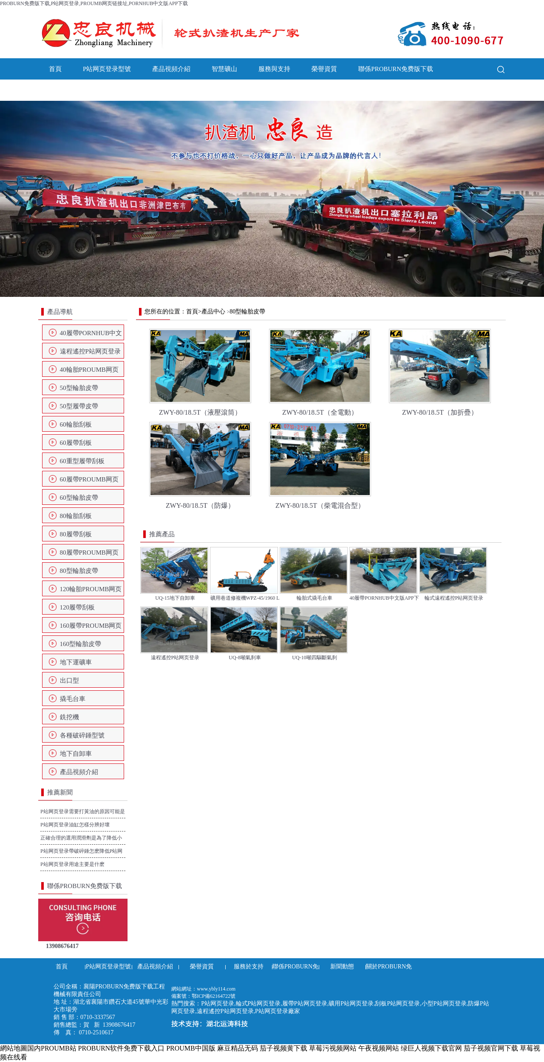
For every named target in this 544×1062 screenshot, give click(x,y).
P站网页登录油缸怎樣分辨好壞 (75, 825)
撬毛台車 (72, 698)
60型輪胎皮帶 (79, 497)
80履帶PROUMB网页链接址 (89, 555)
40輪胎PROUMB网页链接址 (89, 372)
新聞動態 (61, 90)
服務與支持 (274, 68)
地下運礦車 (76, 662)
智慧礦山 (224, 68)
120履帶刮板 (77, 607)
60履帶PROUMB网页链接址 (89, 482)
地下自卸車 (76, 753)
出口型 (69, 680)
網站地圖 (13, 1048)
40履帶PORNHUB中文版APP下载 (91, 336)
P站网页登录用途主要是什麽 (72, 864)
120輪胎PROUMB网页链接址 (91, 592)
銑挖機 (69, 717)
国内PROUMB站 (51, 1048)
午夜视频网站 (378, 1048)
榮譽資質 (324, 68)
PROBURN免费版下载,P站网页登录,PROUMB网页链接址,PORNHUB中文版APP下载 (94, 3)
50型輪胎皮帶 (79, 387)
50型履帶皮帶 (79, 406)
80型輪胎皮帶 (79, 570)
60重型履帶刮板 (82, 461)
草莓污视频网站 (333, 1048)
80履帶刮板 (76, 534)
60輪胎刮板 (76, 424)
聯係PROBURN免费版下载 (395, 68)
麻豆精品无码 (237, 1048)
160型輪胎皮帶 (81, 644)
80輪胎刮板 (76, 515)
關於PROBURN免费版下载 (133, 90)
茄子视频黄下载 (283, 1048)
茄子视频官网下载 (491, 1048)
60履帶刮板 (76, 442)
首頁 (55, 68)
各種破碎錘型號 (82, 735)
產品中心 (213, 311)
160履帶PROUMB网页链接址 (91, 628)
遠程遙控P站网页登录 (90, 351)
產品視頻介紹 (171, 68)
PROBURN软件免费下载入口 (121, 1048)
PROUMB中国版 (190, 1048)
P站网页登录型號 (107, 68)
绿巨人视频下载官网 (431, 1048)
